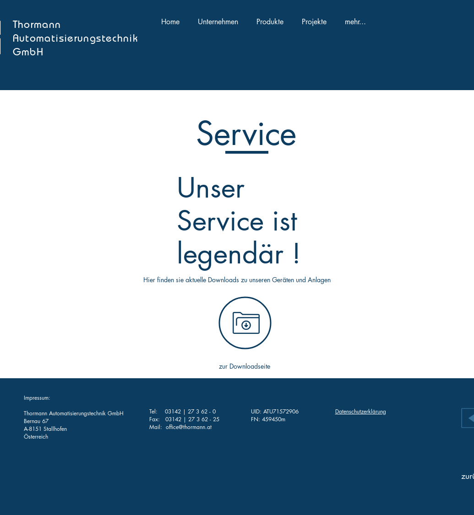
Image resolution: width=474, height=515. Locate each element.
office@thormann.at (189, 427)
